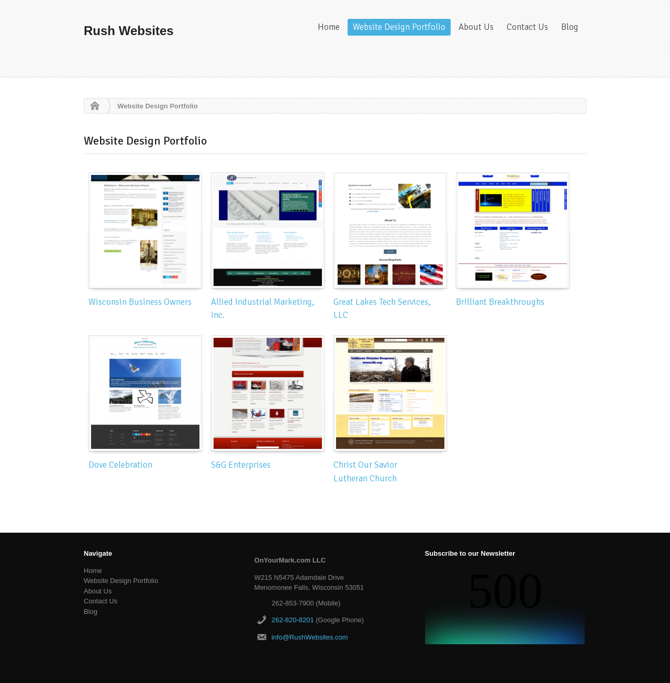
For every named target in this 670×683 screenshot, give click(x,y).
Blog (569, 26)
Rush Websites (129, 31)
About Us (476, 26)
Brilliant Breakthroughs (500, 301)
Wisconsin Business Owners (140, 301)
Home (329, 26)
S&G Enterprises (241, 464)
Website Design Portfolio (399, 26)
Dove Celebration (120, 464)
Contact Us (527, 26)
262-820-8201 (293, 620)
